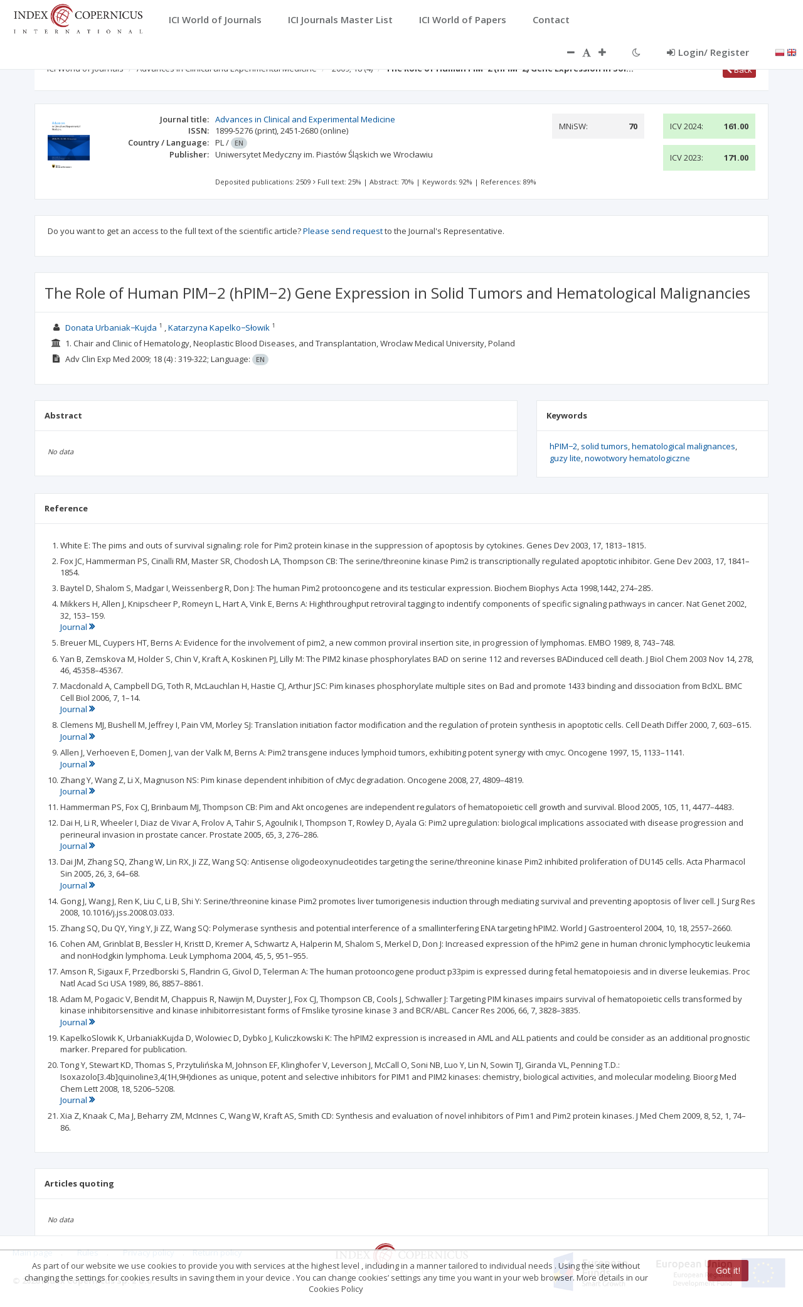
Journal (77, 626)
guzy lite (565, 458)
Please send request (343, 231)
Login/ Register (708, 52)
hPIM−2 (563, 446)
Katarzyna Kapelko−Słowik (219, 327)
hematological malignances (683, 446)
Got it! (728, 1270)
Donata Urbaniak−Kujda (111, 327)
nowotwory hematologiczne (637, 458)
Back (739, 69)
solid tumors (604, 446)
